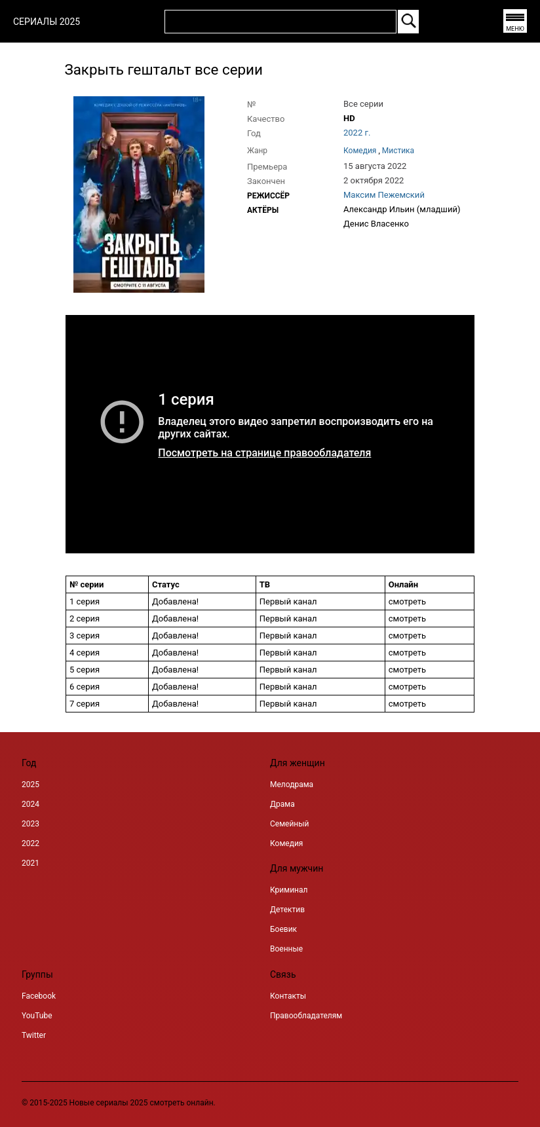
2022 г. (356, 133)
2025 (30, 784)
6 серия (84, 687)
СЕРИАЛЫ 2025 (46, 21)
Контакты (288, 996)
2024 (30, 804)
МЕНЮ (515, 29)
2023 (30, 823)
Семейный (289, 823)
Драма (282, 804)
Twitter (34, 1035)
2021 (30, 863)
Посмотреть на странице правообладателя (264, 453)
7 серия (84, 704)
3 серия (84, 635)
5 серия (84, 669)
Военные (286, 948)
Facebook (39, 996)
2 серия (84, 618)
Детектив (287, 909)
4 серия (84, 652)
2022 (30, 843)
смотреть (407, 618)
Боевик (283, 929)
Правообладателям (306, 1015)
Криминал (288, 890)
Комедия (286, 843)
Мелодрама (291, 784)
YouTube (37, 1015)
